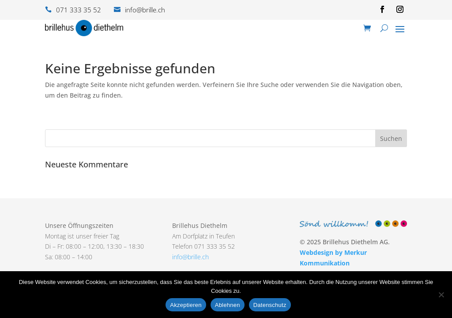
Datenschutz (269, 305)
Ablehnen (227, 305)
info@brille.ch (190, 257)
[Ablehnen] (441, 294)
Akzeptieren (185, 305)
